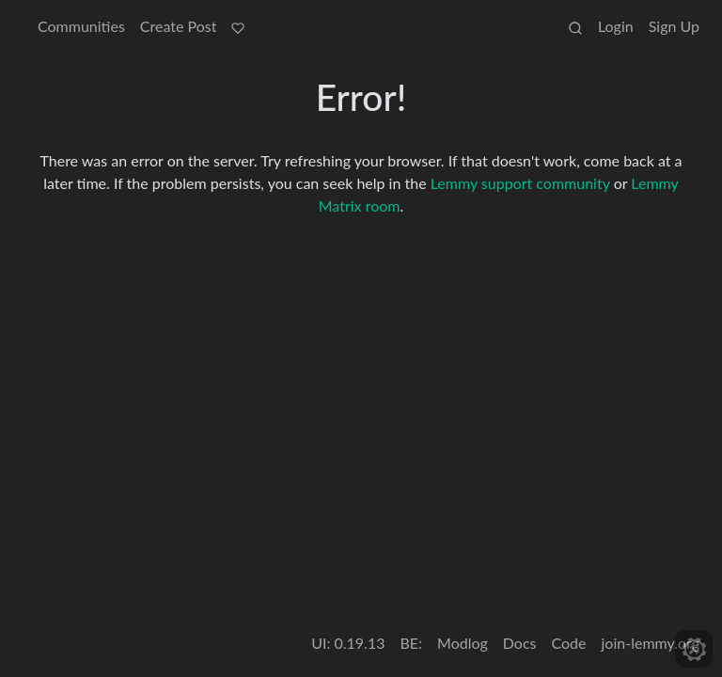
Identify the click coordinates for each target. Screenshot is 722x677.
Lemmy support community (520, 183)
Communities (81, 26)
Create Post (178, 26)
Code (569, 643)
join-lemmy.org (650, 643)
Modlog (462, 643)
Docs (520, 643)
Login (616, 26)
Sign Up (674, 26)
